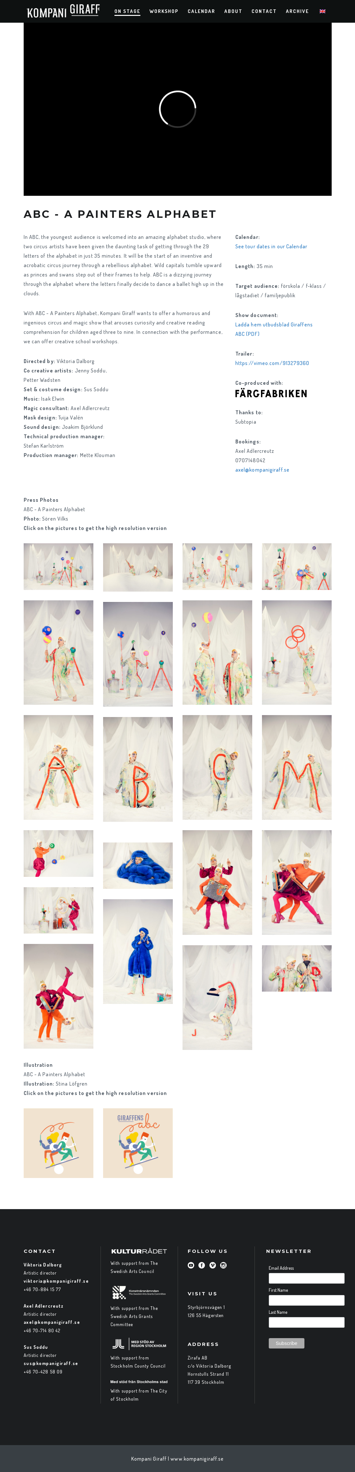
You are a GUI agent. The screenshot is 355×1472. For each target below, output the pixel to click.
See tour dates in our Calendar (271, 246)
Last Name (278, 1312)
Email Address (281, 1268)
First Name (278, 1290)
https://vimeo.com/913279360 (272, 363)
